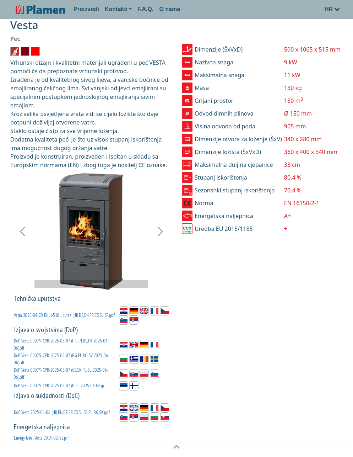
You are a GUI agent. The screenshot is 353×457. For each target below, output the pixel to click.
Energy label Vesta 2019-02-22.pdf (41, 438)
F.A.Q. (145, 9)
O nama (169, 9)
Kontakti (116, 9)
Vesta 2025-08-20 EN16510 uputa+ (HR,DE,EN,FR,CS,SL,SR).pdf (64, 315)
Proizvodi (86, 9)
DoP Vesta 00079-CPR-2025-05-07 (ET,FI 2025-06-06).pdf (60, 386)
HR (332, 9)
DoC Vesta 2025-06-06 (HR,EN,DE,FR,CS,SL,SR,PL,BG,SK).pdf (62, 412)
